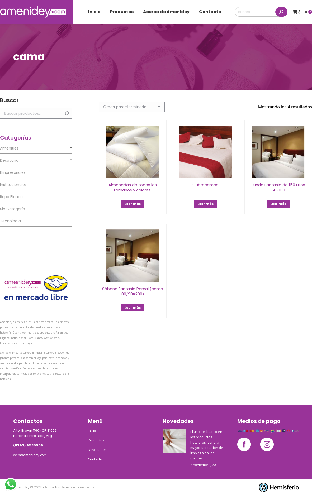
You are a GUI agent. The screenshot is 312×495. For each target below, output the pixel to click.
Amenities (9, 148)
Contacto (95, 459)
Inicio (92, 430)
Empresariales (13, 172)
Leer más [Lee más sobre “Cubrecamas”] (205, 203)
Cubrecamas (205, 185)
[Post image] (174, 441)
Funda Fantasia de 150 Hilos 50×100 (278, 187)
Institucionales (13, 184)
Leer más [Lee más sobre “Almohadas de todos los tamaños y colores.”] (133, 203)
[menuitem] (94, 12)
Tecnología (10, 221)
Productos (96, 440)
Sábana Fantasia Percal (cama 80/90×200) (132, 291)
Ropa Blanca (11, 196)
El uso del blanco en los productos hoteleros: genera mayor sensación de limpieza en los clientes (206, 444)
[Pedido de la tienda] (132, 107)
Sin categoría (12, 209)
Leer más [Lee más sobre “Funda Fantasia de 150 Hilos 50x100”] (278, 203)
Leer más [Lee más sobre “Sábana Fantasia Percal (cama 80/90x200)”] (133, 307)
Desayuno (9, 160)
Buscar (66, 113)
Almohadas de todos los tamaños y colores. (132, 187)
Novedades (97, 449)
